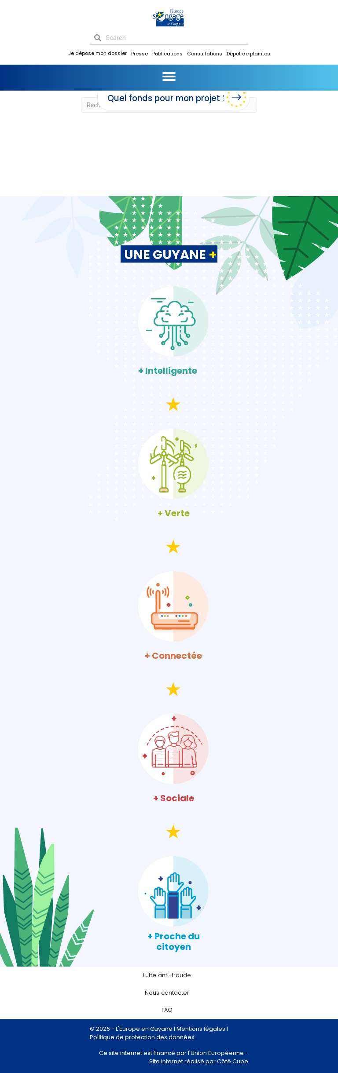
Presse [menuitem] (139, 53)
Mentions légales (200, 1029)
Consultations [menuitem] (204, 53)
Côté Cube (232, 1061)
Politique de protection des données (142, 1037)
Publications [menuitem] (167, 53)
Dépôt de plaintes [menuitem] (248, 53)
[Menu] (169, 76)
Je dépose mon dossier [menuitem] (97, 53)
